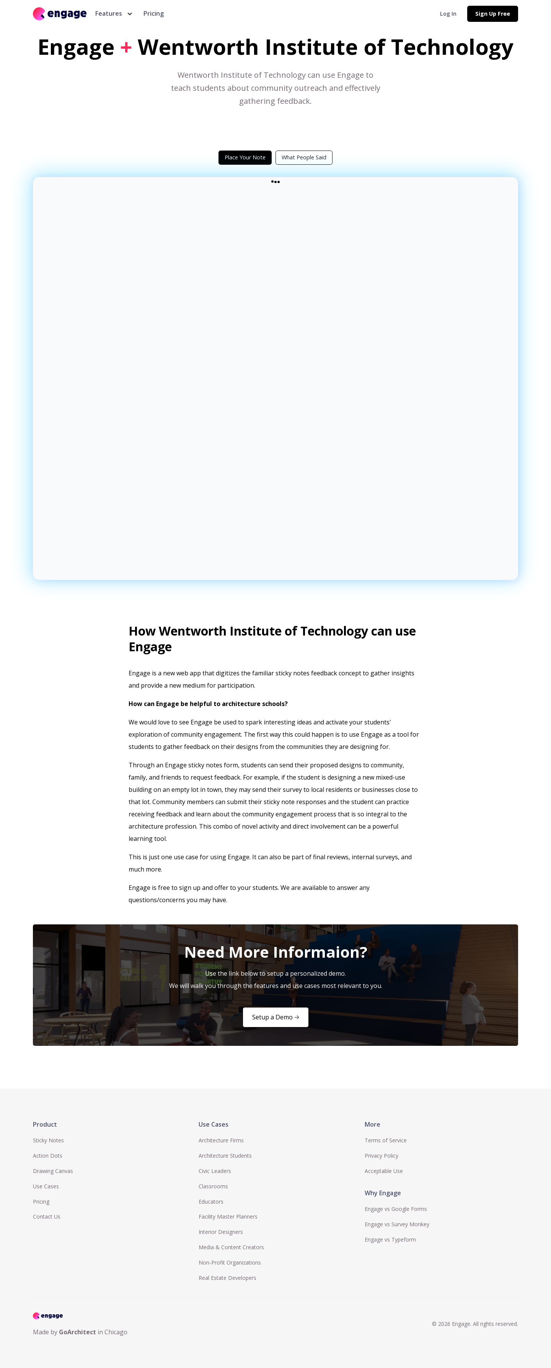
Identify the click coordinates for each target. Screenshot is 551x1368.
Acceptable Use (384, 1171)
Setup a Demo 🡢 (275, 1017)
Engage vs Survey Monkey (397, 1224)
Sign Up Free (492, 13)
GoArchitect (77, 1332)
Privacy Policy (381, 1155)
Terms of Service (386, 1140)
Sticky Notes (48, 1140)
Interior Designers (221, 1231)
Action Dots (47, 1155)
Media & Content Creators (231, 1247)
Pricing (153, 13)
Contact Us (46, 1216)
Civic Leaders (215, 1171)
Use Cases (46, 1186)
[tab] (245, 157)
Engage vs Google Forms (396, 1208)
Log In (448, 13)
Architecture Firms (221, 1140)
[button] (112, 13)
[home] (59, 13)
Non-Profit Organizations (230, 1262)
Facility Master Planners (228, 1216)
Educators (211, 1201)
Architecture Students (225, 1155)
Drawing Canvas (53, 1171)
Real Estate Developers (227, 1277)
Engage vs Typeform (390, 1239)
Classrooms (213, 1186)
